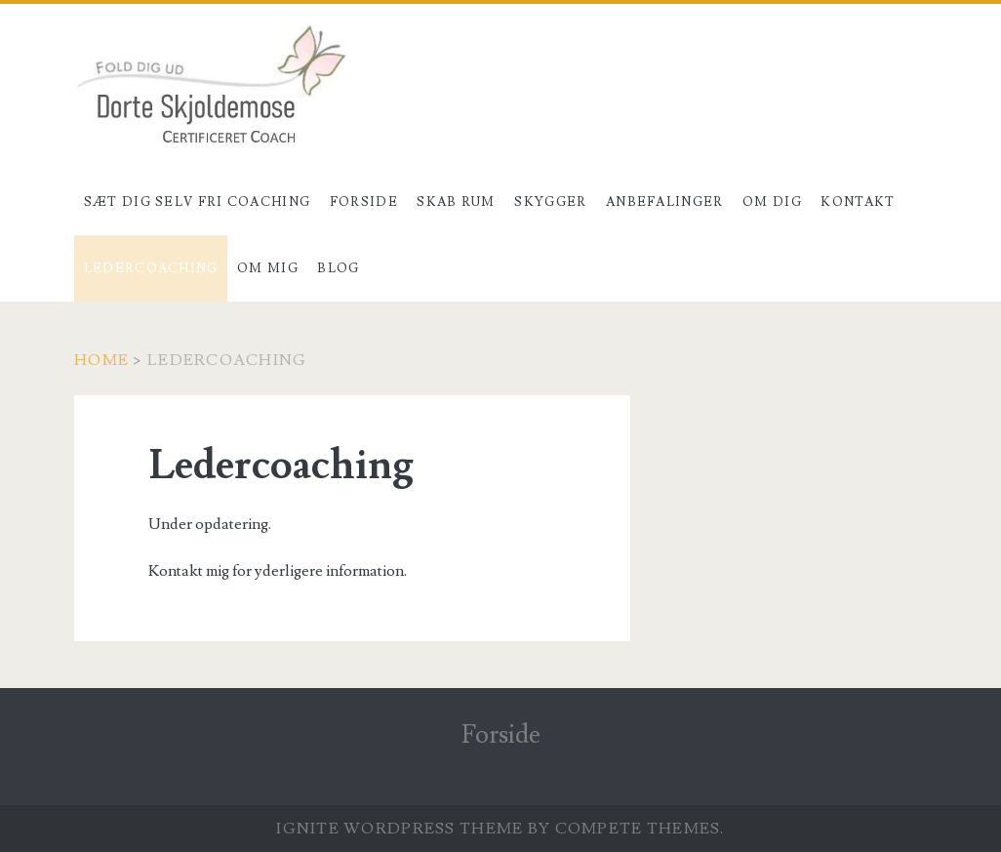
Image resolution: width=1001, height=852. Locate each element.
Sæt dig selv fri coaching (197, 202)
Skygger (550, 202)
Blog (338, 268)
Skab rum (456, 202)
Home (101, 360)
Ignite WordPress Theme (399, 828)
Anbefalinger (665, 202)
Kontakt (858, 202)
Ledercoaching (151, 268)
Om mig (268, 268)
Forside (364, 202)
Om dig (772, 202)
